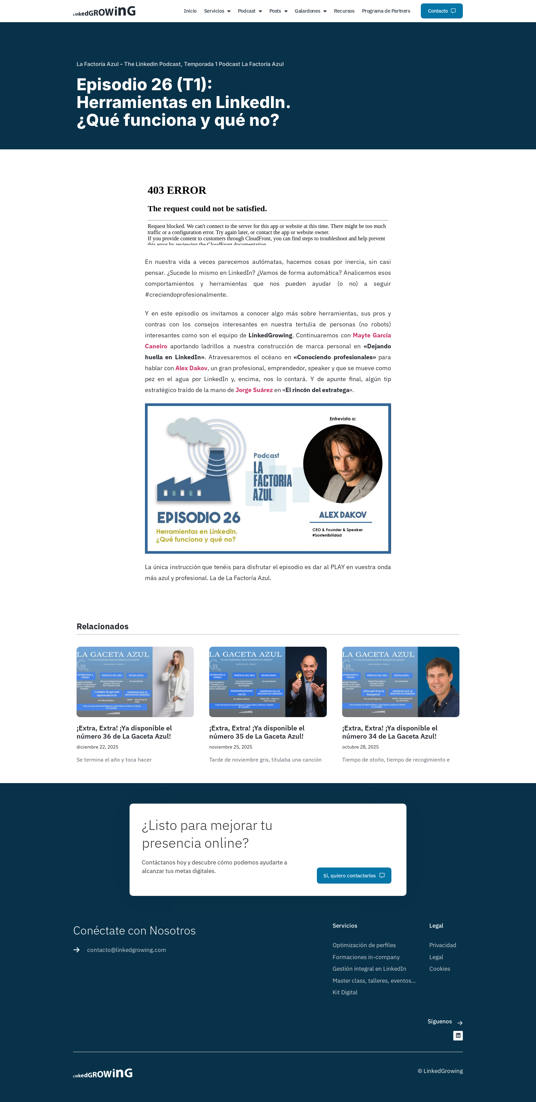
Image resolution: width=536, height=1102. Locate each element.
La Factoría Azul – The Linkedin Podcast (129, 64)
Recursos (344, 11)
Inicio (190, 11)
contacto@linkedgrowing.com (126, 950)
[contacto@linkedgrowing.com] (76, 949)
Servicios (217, 11)
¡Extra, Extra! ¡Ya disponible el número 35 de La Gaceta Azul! (257, 732)
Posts (278, 11)
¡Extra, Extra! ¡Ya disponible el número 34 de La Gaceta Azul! (390, 732)
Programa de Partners (386, 11)
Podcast (250, 11)
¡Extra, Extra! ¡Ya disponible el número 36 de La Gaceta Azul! (124, 732)
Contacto (442, 11)
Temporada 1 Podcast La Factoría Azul (234, 64)
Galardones (310, 11)
